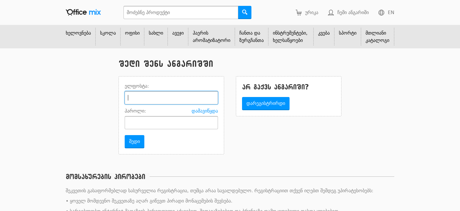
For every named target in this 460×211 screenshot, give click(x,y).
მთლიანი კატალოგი (377, 36)
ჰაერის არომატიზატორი (211, 36)
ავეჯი (178, 33)
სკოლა (108, 33)
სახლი (156, 33)
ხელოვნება (78, 33)
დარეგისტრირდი (265, 103)
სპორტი (347, 33)
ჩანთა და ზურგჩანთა (251, 36)
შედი (134, 141)
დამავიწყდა (205, 111)
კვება (324, 33)
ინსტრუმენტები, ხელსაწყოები (290, 36)
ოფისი (132, 33)
